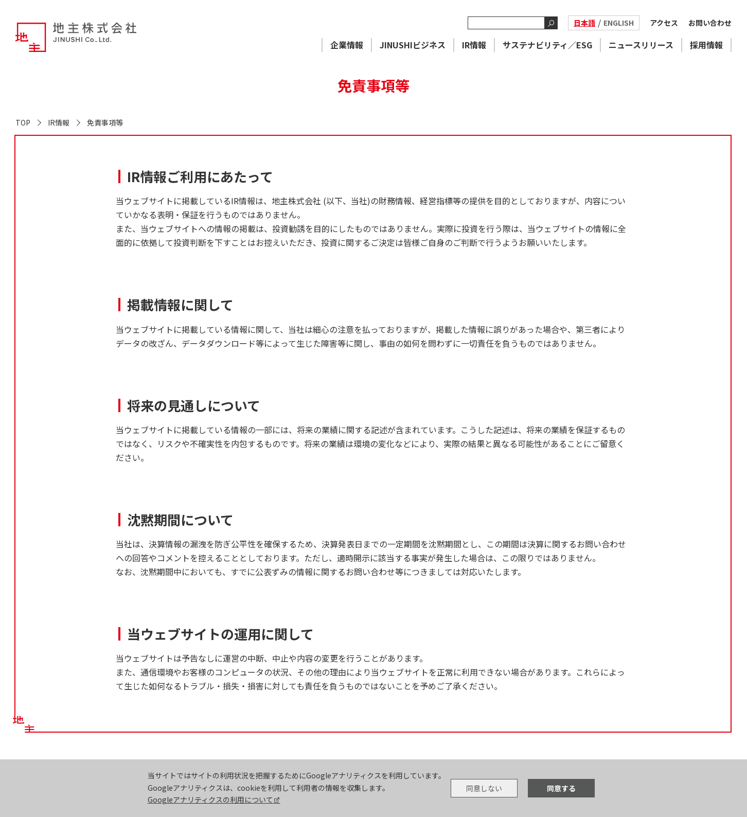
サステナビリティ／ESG (547, 45)
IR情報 (474, 45)
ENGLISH (618, 22)
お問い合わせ (710, 22)
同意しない (484, 788)
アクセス (664, 22)
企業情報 (346, 45)
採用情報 (706, 45)
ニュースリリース (641, 45)
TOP (22, 122)
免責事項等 (105, 122)
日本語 (584, 22)
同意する (561, 788)
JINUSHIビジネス (413, 45)
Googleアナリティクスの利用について (210, 799)
